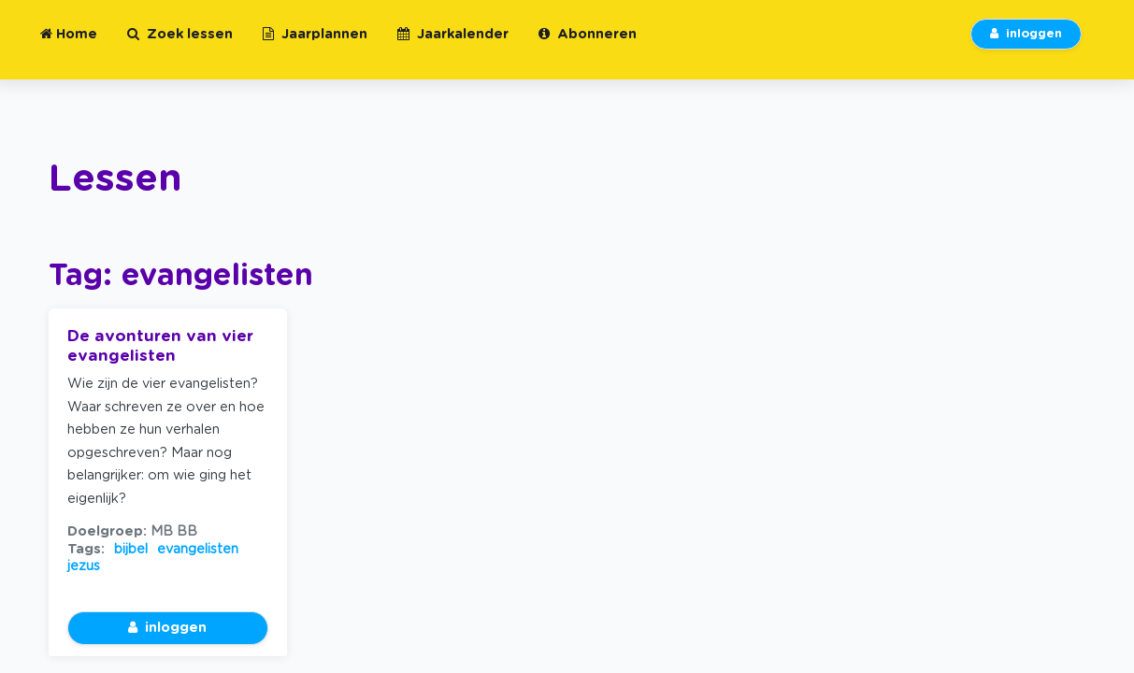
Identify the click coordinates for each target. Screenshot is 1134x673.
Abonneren (587, 45)
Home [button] (68, 45)
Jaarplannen (315, 45)
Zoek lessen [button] (180, 45)
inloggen (1026, 45)
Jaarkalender (453, 45)
